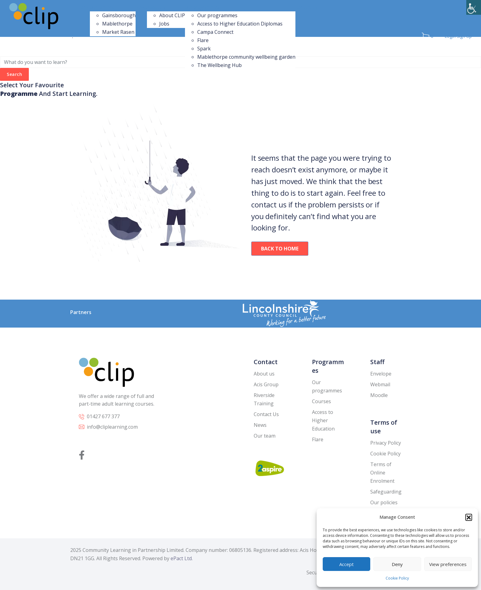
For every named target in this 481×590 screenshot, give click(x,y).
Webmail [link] (380, 384)
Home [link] (84, 7)
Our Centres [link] (102, 7)
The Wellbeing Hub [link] (219, 65)
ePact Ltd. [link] (182, 558)
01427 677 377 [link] (103, 416)
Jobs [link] (164, 23)
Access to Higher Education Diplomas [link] (240, 23)
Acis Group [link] (266, 384)
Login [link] (450, 36)
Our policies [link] (384, 502)
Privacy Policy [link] (385, 442)
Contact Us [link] (306, 7)
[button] (469, 517)
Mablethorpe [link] (117, 23)
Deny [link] (397, 564)
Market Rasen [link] (118, 32)
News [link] (141, 7)
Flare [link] (203, 40)
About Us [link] (156, 7)
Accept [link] (346, 564)
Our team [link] (264, 435)
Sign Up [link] (464, 36)
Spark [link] (204, 48)
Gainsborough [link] (119, 15)
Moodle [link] (379, 395)
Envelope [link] (380, 373)
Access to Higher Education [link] (323, 420)
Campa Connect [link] (215, 32)
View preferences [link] (448, 564)
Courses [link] (321, 401)
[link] (473, 7)
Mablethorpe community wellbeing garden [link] (246, 56)
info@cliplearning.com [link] (112, 426)
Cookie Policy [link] (397, 578)
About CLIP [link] (172, 15)
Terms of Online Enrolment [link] (382, 472)
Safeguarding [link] (386, 491)
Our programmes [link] (202, 7)
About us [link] (264, 373)
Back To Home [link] (279, 248)
